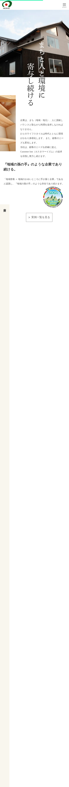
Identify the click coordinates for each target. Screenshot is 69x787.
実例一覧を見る (40, 217)
